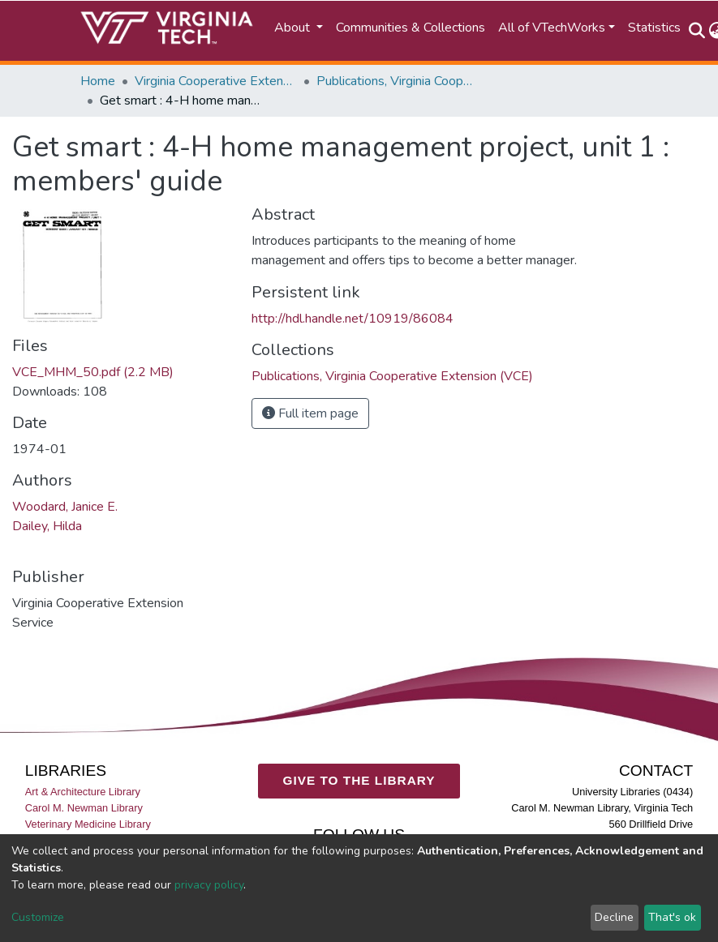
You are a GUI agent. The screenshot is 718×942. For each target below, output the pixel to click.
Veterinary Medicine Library (88, 824)
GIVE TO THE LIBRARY (359, 780)
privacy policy (208, 885)
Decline (614, 917)
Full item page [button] (310, 413)
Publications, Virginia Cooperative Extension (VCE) (397, 81)
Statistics (654, 27)
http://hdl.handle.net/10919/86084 (353, 319)
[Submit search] (697, 31)
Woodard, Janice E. (65, 507)
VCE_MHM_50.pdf (93, 372)
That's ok (672, 917)
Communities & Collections (410, 27)
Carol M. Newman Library (84, 808)
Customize (37, 917)
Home (97, 81)
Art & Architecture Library (82, 792)
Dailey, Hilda (47, 526)
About (293, 27)
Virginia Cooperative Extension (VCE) (216, 81)
